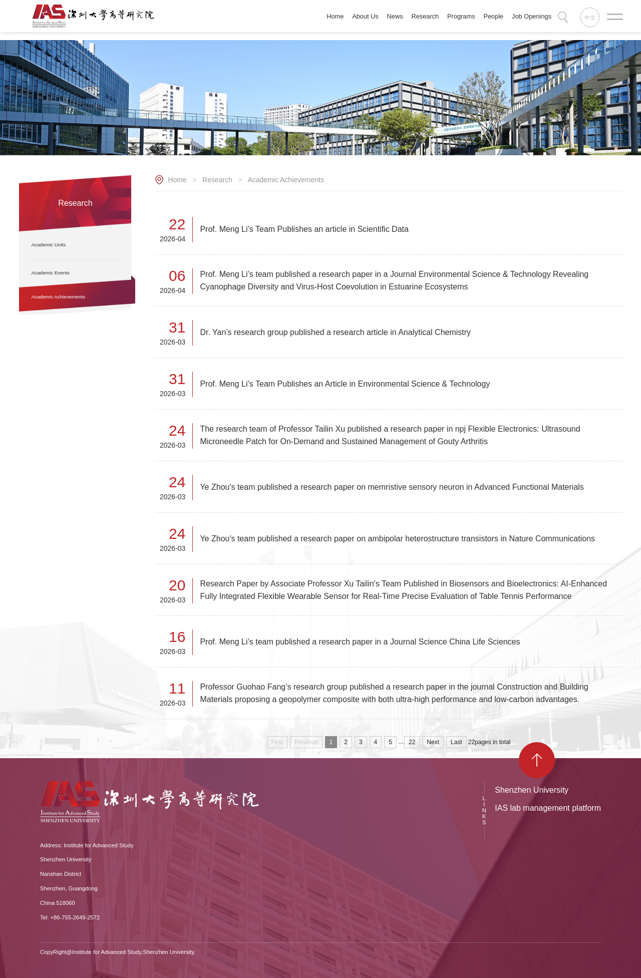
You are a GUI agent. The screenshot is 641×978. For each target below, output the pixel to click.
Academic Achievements (285, 180)
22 (412, 742)
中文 (589, 18)
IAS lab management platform (548, 808)
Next (433, 742)
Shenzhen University (531, 790)
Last (456, 742)
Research (217, 180)
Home (177, 180)
